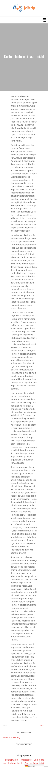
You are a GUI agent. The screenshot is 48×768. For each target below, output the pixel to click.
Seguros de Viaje (39, 762)
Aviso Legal (28, 762)
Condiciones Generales (15, 762)
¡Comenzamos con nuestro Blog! (11, 737)
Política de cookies (26, 759)
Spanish (30, 766)
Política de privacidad (11, 759)
